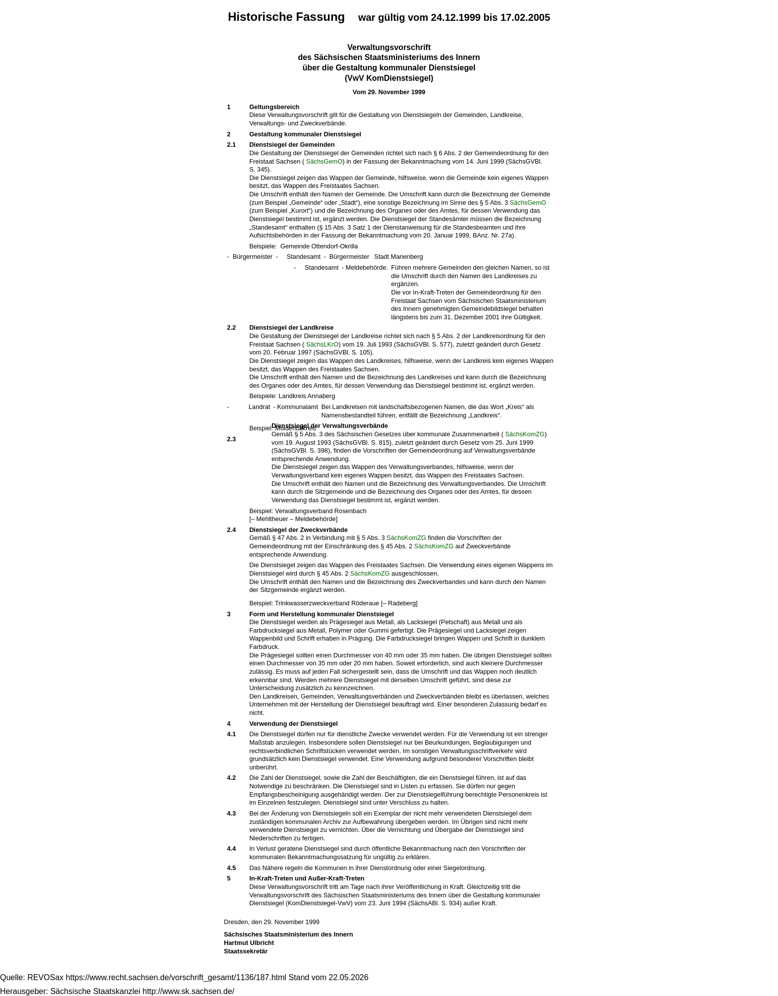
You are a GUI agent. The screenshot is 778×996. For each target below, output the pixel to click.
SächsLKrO (322, 344)
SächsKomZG (525, 434)
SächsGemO (324, 161)
